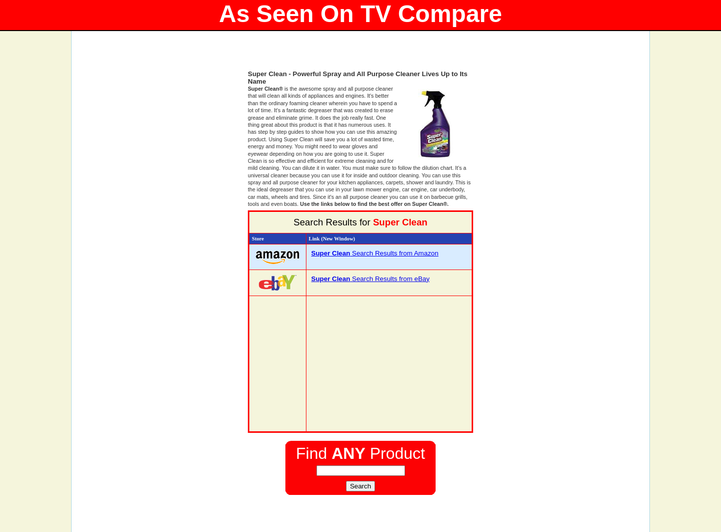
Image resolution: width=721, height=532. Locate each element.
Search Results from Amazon (375, 253)
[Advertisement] (360, 55)
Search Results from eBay (370, 279)
